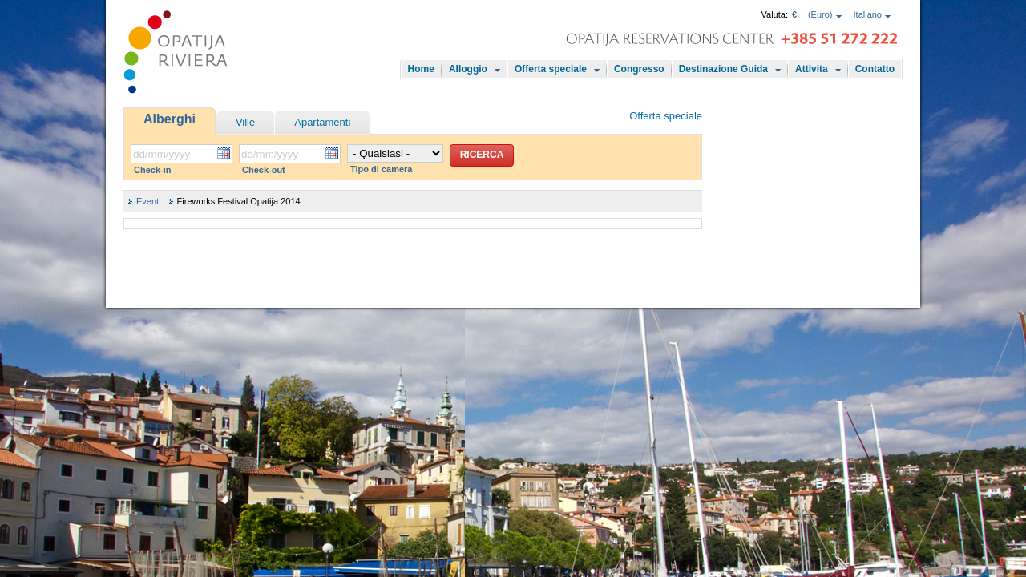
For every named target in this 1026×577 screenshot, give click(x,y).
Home (421, 69)
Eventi (148, 201)
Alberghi (169, 119)
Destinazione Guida (723, 69)
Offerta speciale (551, 69)
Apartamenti (322, 122)
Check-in (152, 170)
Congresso (639, 69)
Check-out (263, 170)
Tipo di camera (381, 169)
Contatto (875, 69)
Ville (245, 122)
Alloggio (468, 69)
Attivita (811, 69)
